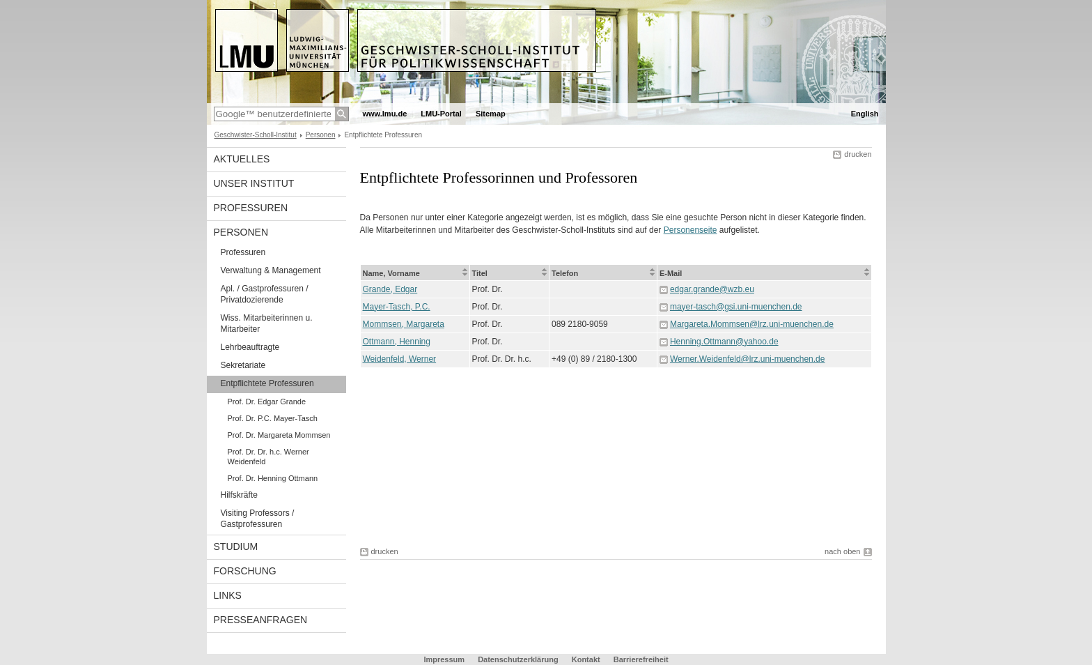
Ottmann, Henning (396, 341)
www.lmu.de (385, 113)
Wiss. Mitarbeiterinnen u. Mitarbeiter (267, 323)
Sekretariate (243, 365)
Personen (321, 135)
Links (228, 595)
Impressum (444, 659)
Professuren (251, 207)
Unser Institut (254, 183)
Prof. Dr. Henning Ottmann (273, 478)
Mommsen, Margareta (403, 324)
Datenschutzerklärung (518, 659)
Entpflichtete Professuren (267, 383)
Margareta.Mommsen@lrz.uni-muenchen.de (752, 324)
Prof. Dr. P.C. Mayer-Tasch (273, 418)
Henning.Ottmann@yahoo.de (724, 341)
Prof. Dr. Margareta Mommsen (279, 435)
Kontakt (586, 659)
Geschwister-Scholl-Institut (255, 135)
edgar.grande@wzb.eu (712, 289)
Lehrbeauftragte (250, 347)
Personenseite (690, 230)
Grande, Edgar (390, 289)
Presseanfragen (261, 619)
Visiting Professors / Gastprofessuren (258, 518)
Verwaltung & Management (271, 270)
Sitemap (491, 113)
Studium (236, 546)
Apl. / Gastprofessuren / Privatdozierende (265, 294)
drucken (857, 154)
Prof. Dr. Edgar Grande (267, 401)
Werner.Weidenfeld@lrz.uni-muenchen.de (747, 359)
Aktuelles (242, 159)
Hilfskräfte (239, 495)
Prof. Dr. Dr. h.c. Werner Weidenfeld (268, 457)
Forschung (245, 570)
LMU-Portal (441, 113)
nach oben (842, 551)
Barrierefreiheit (641, 659)
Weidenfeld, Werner (400, 359)
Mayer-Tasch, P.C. (396, 307)
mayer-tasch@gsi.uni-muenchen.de (736, 307)
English (865, 113)
